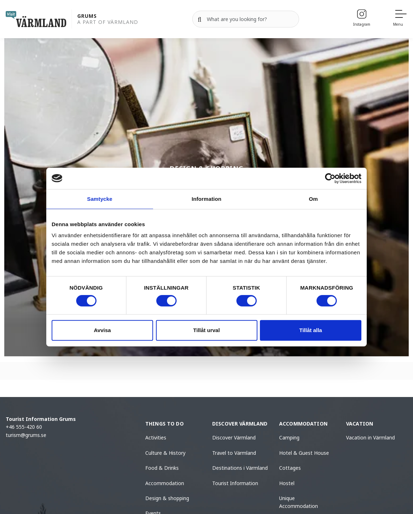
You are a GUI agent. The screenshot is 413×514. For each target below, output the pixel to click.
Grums (87, 16)
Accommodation (164, 483)
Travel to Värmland (234, 452)
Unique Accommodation (298, 502)
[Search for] (245, 19)
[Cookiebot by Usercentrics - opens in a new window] (330, 178)
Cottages (290, 467)
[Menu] (400, 19)
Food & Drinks (162, 467)
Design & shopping (167, 498)
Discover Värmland (234, 437)
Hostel (286, 483)
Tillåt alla (310, 330)
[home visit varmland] (36, 19)
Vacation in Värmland (370, 437)
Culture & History (165, 452)
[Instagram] (361, 19)
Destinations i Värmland (240, 467)
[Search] (200, 19)
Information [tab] (206, 199)
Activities (155, 437)
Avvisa (102, 330)
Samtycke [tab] (100, 199)
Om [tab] (313, 199)
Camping (289, 437)
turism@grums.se (26, 435)
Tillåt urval (206, 330)
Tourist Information (235, 483)
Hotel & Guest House (304, 452)
